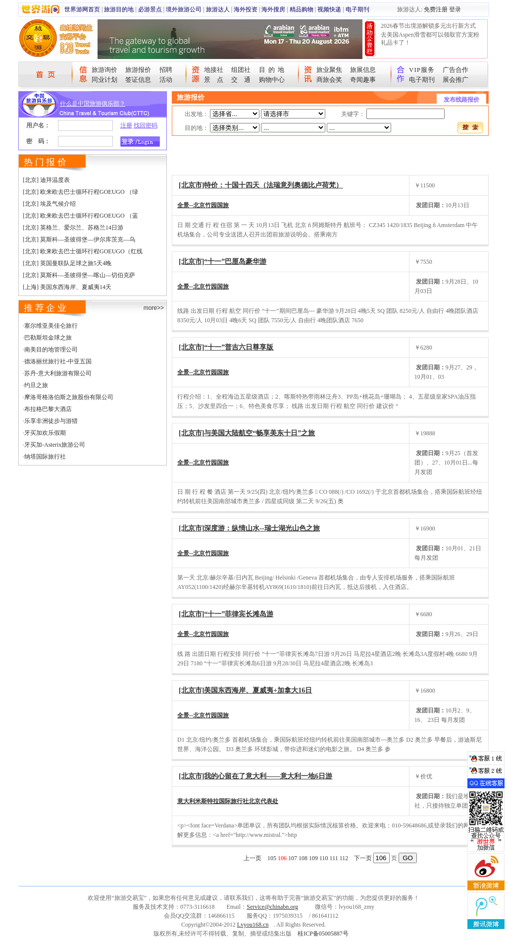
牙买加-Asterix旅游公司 (54, 444)
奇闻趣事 (363, 79)
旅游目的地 (119, 9)
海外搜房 (273, 9)
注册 (126, 125)
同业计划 (104, 79)
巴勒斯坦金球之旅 (48, 337)
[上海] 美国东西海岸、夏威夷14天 (67, 287)
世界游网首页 (82, 9)
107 (292, 858)
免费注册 (436, 9)
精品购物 (301, 9)
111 (334, 858)
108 (303, 858)
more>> (154, 307)
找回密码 (145, 125)
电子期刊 (357, 9)
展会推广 (455, 79)
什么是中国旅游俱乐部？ (92, 103)
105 (271, 858)
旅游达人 (218, 9)
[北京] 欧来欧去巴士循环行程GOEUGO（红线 (83, 251)
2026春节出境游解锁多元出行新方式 (428, 25)
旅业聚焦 (329, 69)
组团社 (241, 69)
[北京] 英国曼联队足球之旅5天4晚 (67, 263)
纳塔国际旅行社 (45, 456)
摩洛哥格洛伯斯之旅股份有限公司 (68, 397)
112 (344, 858)
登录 (455, 9)
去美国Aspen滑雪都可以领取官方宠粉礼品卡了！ (430, 38)
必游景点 (150, 9)
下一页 (363, 858)
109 (313, 858)
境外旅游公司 (184, 9)
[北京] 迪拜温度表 (46, 179)
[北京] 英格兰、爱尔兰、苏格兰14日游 (73, 227)
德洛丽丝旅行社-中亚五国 (58, 361)
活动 (165, 79)
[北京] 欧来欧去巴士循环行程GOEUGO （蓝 (80, 215)
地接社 (213, 69)
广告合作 (455, 69)
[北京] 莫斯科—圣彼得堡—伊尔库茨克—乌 (79, 239)
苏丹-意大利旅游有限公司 (58, 373)
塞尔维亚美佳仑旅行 (51, 325)
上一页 (252, 858)
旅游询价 (104, 69)
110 (323, 858)
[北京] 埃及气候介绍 (49, 203)
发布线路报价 (461, 99)
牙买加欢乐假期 (45, 432)
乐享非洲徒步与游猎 (51, 420)
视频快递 (329, 9)
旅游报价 (138, 69)
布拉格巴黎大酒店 (48, 409)
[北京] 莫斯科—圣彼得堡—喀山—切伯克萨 (79, 275)
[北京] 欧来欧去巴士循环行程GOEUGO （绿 (80, 191)
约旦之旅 (36, 385)
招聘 (165, 69)
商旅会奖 (329, 79)
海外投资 (245, 9)
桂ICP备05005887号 (323, 933)
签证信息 (138, 79)
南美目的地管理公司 (51, 349)
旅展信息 (363, 69)
